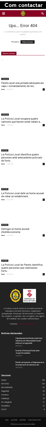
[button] (42, 13)
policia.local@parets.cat (27, 324)
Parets (3, 380)
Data (3, 89)
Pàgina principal (27, 42)
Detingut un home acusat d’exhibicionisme (15, 230)
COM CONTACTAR (34, 420)
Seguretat (5, 391)
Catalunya (5, 79)
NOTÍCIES (5, 150)
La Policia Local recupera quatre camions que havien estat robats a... (21, 120)
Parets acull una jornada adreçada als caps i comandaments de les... (22, 85)
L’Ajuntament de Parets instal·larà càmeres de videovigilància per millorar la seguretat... (28, 340)
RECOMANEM (6, 387)
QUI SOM (14, 420)
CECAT (4, 409)
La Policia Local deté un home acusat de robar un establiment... (22, 195)
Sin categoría (6, 402)
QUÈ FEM (23, 420)
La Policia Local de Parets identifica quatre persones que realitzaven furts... (22, 267)
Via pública (5, 406)
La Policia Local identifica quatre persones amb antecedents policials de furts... (21, 157)
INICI (7, 420)
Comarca (4, 395)
